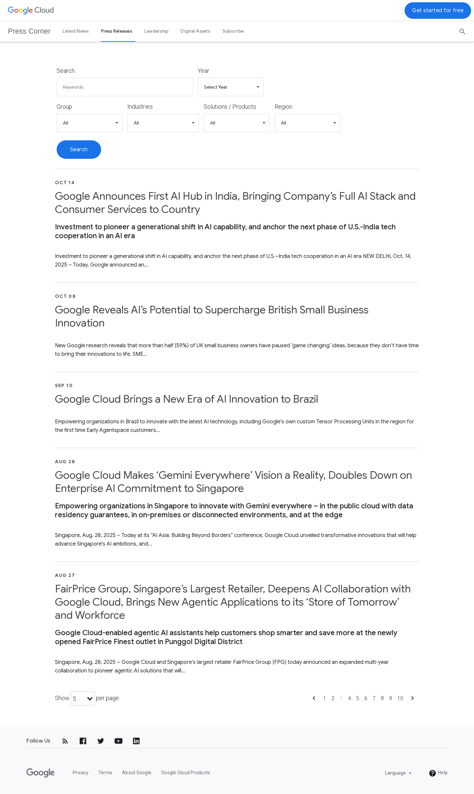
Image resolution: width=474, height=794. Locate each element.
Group (64, 106)
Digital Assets (195, 31)
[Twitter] (100, 741)
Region (283, 106)
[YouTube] (118, 741)
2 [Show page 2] (332, 698)
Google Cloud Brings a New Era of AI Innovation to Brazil (186, 399)
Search (66, 70)
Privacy (81, 772)
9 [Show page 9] (390, 698)
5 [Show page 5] (357, 698)
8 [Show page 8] (382, 698)
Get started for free (437, 10)
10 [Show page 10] (400, 698)
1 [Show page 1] (324, 698)
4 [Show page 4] (349, 698)
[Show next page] (412, 700)
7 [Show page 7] (374, 698)
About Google (136, 772)
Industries (140, 106)
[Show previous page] (314, 700)
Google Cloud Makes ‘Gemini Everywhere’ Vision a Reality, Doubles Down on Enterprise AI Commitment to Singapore (233, 481)
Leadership (157, 31)
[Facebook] (83, 741)
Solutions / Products (230, 106)
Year (203, 70)
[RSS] (65, 741)
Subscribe (233, 31)
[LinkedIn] (136, 741)
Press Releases (116, 31)
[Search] (462, 29)
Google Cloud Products (185, 772)
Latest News (76, 31)
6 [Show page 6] (365, 698)
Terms (105, 772)
